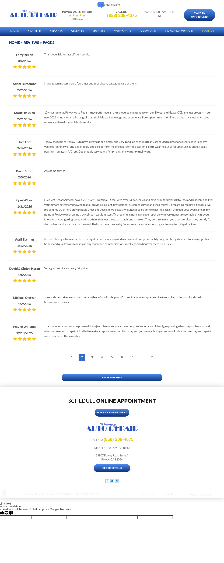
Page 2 (48, 43)
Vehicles (77, 31)
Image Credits (171, 494)
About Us (34, 31)
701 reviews (77, 19)
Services (56, 31)
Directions (148, 31)
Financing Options (179, 31)
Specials (99, 31)
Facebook (107, 481)
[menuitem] (14, 30)
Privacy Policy (148, 494)
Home (14, 31)
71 (152, 357)
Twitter (112, 481)
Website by (200, 495)
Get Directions (112, 468)
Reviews (208, 31)
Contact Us (122, 31)
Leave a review (112, 377)
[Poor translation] (8, 513)
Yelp (117, 481)
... (142, 357)
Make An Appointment (199, 15)
